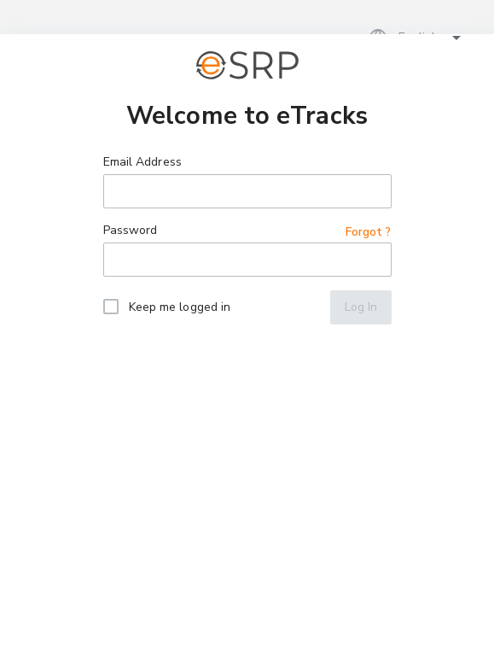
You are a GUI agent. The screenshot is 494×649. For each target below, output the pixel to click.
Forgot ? (369, 232)
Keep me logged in (180, 307)
